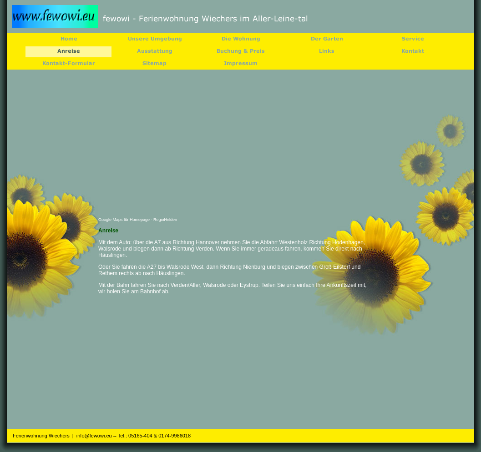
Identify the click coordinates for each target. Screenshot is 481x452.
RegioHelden (165, 219)
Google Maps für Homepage (124, 219)
